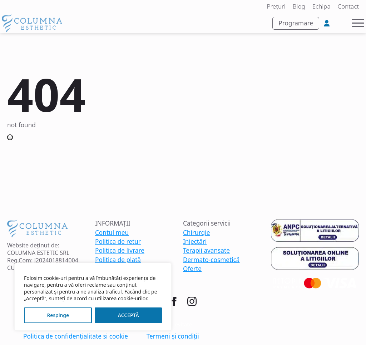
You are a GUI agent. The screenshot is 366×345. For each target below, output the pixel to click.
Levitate (182, 324)
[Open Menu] (358, 23)
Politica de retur (118, 242)
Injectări (195, 242)
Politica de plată (118, 260)
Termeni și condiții (173, 336)
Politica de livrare (119, 251)
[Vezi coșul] (340, 23)
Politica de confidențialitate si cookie (75, 336)
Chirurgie (196, 233)
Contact (348, 6)
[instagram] (192, 301)
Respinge (58, 315)
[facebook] (174, 301)
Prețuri (276, 6)
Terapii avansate (206, 251)
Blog (299, 6)
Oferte (192, 269)
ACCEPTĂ (128, 315)
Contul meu (112, 233)
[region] (93, 297)
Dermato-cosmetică (211, 260)
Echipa (321, 6)
